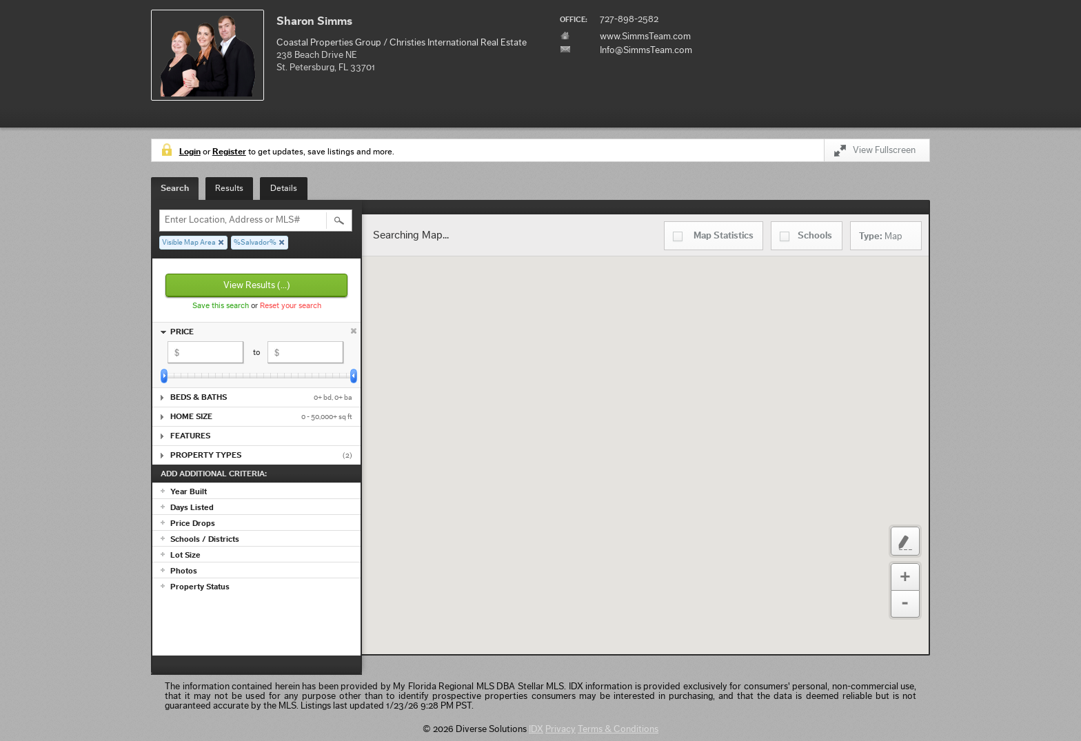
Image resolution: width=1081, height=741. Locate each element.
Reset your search (290, 305)
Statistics (724, 236)
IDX (536, 729)
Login (190, 151)
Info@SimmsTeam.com (646, 50)
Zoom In (905, 577)
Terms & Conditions (618, 729)
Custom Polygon (905, 541)
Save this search (220, 305)
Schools (815, 236)
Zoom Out (905, 604)
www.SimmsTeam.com (645, 36)
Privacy (560, 729)
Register (229, 151)
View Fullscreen (875, 153)
